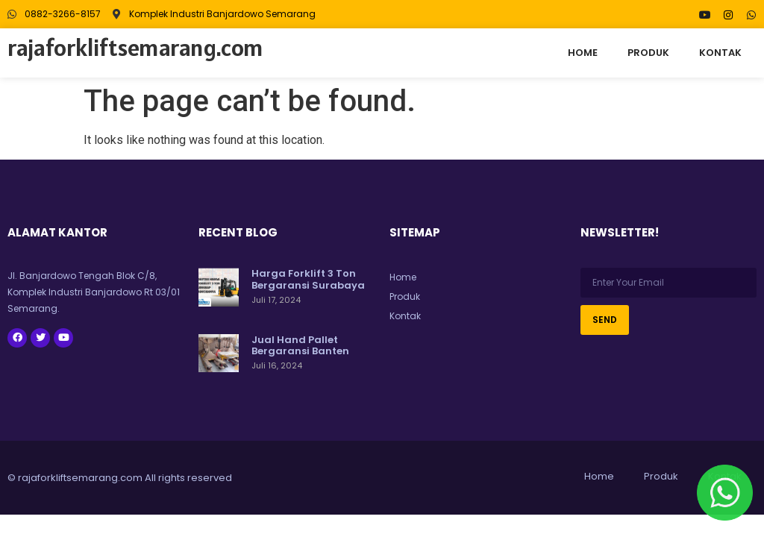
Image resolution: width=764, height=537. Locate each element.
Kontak (720, 52)
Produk (648, 52)
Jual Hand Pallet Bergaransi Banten (300, 346)
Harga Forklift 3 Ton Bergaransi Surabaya (308, 279)
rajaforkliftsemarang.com (135, 47)
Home (583, 52)
